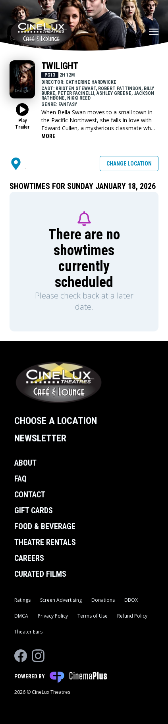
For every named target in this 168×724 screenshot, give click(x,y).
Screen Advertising (61, 600)
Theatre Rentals (45, 542)
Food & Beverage (44, 526)
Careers (29, 558)
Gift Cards (33, 510)
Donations (103, 600)
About (25, 463)
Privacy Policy (53, 615)
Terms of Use (92, 615)
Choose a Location (55, 420)
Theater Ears (28, 631)
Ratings (22, 600)
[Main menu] (154, 32)
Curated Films (40, 574)
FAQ (20, 478)
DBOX (131, 600)
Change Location (129, 163)
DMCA (21, 615)
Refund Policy (132, 615)
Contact (29, 494)
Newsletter (40, 438)
